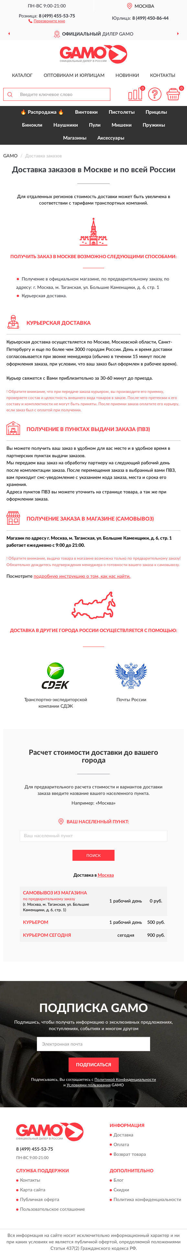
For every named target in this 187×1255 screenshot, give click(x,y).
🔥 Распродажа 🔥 (42, 112)
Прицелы (156, 112)
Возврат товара (130, 1154)
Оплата (121, 1145)
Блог (119, 1180)
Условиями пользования (89, 1085)
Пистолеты (122, 112)
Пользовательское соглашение (52, 1209)
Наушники (65, 125)
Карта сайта (32, 1190)
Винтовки (86, 112)
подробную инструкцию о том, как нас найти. (82, 576)
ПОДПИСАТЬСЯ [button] (93, 1065)
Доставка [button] (123, 1135)
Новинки (127, 75)
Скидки (121, 1190)
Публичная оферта (39, 1199)
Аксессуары (110, 138)
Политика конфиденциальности (147, 1199)
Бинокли (32, 125)
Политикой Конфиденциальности (125, 1079)
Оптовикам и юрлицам (74, 75)
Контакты (162, 75)
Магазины (74, 138)
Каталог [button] (22, 75)
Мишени (122, 125)
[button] (46, 21)
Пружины (154, 125)
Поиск (93, 856)
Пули (95, 125)
